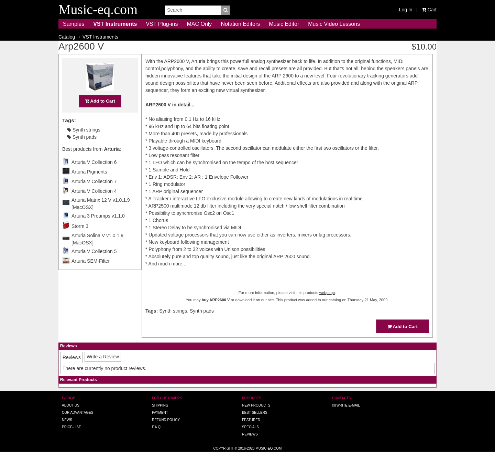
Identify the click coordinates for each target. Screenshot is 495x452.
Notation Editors (240, 24)
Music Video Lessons (334, 24)
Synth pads (82, 137)
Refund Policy (166, 420)
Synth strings (83, 130)
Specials (250, 427)
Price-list (71, 427)
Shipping (160, 405)
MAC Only (199, 24)
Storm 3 (80, 226)
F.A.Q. (157, 427)
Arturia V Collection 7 (94, 181)
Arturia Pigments (89, 172)
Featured (251, 420)
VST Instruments (115, 24)
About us (70, 405)
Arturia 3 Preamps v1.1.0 (98, 216)
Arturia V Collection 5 (94, 251)
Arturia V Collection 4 (94, 191)
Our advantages (77, 412)
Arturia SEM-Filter (91, 261)
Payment (160, 412)
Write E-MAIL (346, 405)
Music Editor (284, 24)
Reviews (250, 434)
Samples (73, 24)
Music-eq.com (268, 448)
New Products (256, 405)
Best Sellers (254, 412)
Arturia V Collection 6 (94, 162)
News (67, 420)
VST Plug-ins (162, 24)
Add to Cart (100, 101)
